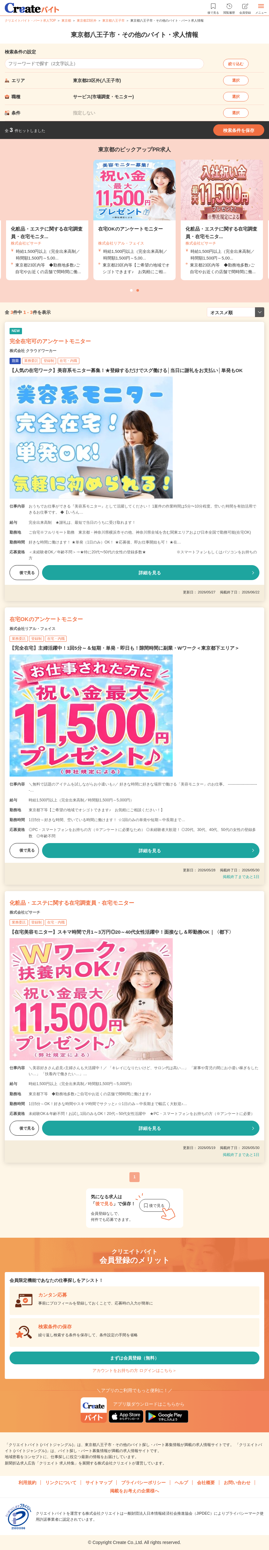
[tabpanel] (134, 220)
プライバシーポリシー (143, 1482)
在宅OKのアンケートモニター (46, 619)
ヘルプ (181, 1482)
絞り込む (236, 64)
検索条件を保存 (238, 130)
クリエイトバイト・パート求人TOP (30, 20)
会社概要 (206, 1482)
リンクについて (60, 1482)
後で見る (24, 573)
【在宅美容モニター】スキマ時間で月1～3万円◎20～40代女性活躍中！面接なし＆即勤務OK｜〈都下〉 (122, 932)
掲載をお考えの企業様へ (134, 1490)
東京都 (66, 20)
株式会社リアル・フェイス (32, 628)
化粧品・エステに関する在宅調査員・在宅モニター (72, 903)
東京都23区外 (86, 20)
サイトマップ (98, 1482)
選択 (236, 80)
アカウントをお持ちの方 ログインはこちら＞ (134, 1370)
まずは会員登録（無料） (134, 1357)
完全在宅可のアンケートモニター (50, 341)
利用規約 (27, 1482)
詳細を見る (150, 572)
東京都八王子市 (113, 20)
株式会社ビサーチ (25, 912)
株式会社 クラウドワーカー (33, 351)
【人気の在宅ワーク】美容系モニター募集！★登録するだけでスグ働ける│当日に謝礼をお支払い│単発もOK (126, 370)
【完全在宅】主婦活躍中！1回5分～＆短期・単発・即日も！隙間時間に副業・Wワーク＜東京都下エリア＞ (124, 648)
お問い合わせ (237, 1482)
